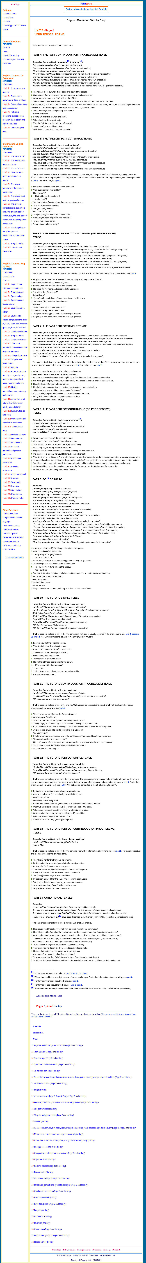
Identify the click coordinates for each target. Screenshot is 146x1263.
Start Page (15, 4)
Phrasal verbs (14, 498)
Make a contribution (12, 545)
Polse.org (106, 1250)
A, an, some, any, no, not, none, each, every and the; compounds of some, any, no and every (73, 1128)
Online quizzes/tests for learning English (86, 9)
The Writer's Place (12, 525)
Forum (7, 47)
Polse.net (116, 1250)
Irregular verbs (14, 243)
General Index (10, 13)
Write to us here (11, 514)
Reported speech (15, 474)
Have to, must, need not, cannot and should (13, 176)
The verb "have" (14, 168)
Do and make (13, 438)
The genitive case (15, 355)
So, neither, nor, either (43, 1071)
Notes (6, 280)
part (58, 181)
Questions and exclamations (45, 1064)
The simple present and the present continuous (13, 188)
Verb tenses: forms (15, 331)
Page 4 (66, 1096)
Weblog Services (11, 529)
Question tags (13, 296)
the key (58, 1006)
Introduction (9, 276)
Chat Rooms (9, 549)
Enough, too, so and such (44, 1147)
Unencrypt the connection (15, 25)
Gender (11, 367)
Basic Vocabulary (11, 55)
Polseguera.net (69, 1250)
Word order (12, 482)
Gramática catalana (15, 557)
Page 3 (59, 1096)
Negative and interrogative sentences (49, 1045)
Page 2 (69, 1045)
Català (7, 21)
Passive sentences (41, 1197)
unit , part (76, 985)
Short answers (14, 292)
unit (35, 181)
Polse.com (96, 1250)
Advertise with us (11, 541)
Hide (6, 29)
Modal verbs (13, 442)
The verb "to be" (14, 156)
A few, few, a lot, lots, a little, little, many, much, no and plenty (14, 403)
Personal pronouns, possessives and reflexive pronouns (15, 347)
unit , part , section (77, 973)
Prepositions (13, 494)
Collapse (7, 44)
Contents (8, 84)
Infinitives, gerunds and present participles (12, 450)
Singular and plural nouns (45, 1115)
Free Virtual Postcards (14, 537)
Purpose (11, 478)
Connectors (13, 490)
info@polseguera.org (107, 1255)
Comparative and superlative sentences (50, 1153)
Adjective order (40, 1159)
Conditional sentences (43, 1191)
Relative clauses (15, 434)
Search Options (11, 533)
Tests (6, 51)
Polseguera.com (83, 1250)
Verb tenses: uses (15, 339)
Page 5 (72, 1096)
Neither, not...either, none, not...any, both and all (15, 391)
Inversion (11, 486)
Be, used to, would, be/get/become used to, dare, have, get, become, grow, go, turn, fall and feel (74, 1077)
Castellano (8, 17)
